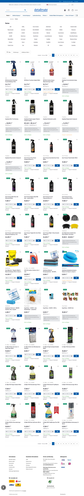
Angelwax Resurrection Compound (13, 157)
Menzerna (73, 29)
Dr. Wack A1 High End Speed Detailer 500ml (51, 347)
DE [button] (60, 1)
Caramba (73, 45)
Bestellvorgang (12, 459)
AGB (27, 459)
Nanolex (48, 32)
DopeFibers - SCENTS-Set (68, 308)
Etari (61, 26)
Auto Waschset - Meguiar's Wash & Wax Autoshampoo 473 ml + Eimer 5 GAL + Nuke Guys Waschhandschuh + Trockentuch (13, 271)
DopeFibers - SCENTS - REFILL (50, 308)
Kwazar (35, 39)
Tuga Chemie (61, 32)
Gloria (23, 42)
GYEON (23, 32)
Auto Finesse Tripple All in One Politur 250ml (32, 233)
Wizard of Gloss (73, 39)
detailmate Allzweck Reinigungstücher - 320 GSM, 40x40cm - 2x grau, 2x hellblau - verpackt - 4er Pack (50, 271)
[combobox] (58, 5)
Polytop (10, 42)
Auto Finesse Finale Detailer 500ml (69, 157)
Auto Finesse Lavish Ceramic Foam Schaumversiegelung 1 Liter (13, 233)
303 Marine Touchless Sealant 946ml (32, 80)
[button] (65, 10)
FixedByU (48, 42)
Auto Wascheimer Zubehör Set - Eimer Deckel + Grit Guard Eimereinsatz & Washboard (69, 233)
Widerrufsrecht (29, 469)
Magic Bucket (10, 29)
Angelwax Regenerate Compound (69, 119)
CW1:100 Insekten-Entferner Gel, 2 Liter (31, 271)
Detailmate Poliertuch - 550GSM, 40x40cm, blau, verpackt (12, 308)
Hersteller (11, 465)
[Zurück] (50, 55)
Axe (23, 45)
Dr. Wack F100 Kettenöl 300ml (68, 346)
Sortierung (15, 52)
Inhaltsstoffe (11, 467)
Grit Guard (23, 39)
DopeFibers (35, 35)
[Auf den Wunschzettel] (20, 62)
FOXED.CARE (48, 29)
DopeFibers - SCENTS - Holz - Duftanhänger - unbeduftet (30, 308)
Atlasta (60, 45)
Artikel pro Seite (25, 52)
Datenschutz (28, 461)
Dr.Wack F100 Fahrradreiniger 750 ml (32, 384)
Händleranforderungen (68, 1)
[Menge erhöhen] (15, 89)
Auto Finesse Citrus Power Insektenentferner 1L (30, 158)
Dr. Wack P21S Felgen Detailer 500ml (13, 384)
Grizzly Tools (10, 45)
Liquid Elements (48, 35)
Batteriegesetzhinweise (31, 467)
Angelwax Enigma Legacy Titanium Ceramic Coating (32, 119)
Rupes (61, 39)
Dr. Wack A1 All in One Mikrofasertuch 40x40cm (32, 347)
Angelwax (36, 42)
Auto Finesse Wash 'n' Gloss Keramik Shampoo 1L (51, 233)
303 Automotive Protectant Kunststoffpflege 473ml (11, 81)
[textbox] (58, 5)
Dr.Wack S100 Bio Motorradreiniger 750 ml (13, 423)
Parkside (36, 45)
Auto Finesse (36, 26)
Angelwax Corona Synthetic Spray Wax (69, 81)
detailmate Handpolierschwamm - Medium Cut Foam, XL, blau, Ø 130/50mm (69, 271)
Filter (9, 52)
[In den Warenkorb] (19, 89)
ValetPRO (10, 32)
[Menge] (11, 89)
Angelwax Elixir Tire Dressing (11, 119)
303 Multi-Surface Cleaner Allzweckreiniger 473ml (48, 81)
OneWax (48, 39)
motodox (23, 29)
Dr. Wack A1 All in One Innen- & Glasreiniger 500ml (12, 347)
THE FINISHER (36, 29)
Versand (10, 469)
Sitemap (28, 465)
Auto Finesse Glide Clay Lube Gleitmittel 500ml (11, 197)
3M (48, 45)
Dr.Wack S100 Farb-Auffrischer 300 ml (32, 422)
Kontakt (76, 1)
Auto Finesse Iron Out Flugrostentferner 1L (48, 197)
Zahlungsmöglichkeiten (14, 471)
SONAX (60, 29)
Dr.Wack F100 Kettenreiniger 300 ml (70, 384)
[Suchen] (14, 10)
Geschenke (11, 463)
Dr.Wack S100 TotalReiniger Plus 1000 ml (51, 423)
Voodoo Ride (36, 32)
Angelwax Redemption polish (49, 119)
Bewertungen (12, 461)
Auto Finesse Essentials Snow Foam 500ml (51, 158)
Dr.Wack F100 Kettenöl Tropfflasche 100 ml (51, 385)
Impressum (28, 463)
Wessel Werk (10, 39)
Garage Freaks (73, 26)
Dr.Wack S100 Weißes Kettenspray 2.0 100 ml (70, 423)
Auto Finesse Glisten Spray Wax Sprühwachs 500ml (31, 197)
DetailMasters (73, 32)
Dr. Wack (73, 42)
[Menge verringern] (6, 89)
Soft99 (10, 35)
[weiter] (77, 55)
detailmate (48, 26)
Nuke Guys (23, 35)
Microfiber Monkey (74, 35)
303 (10, 26)
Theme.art (67, 494)
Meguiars (61, 35)
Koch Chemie (61, 42)
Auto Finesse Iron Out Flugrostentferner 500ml (67, 197)
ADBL (23, 26)
